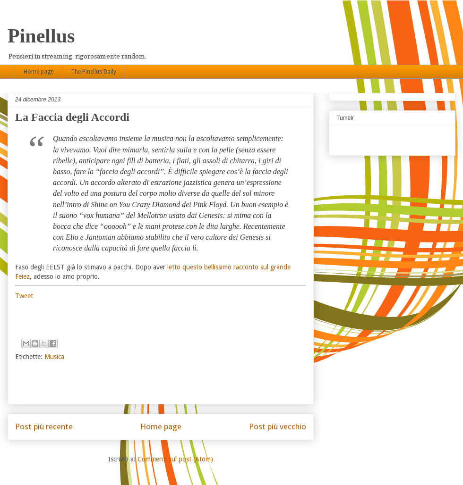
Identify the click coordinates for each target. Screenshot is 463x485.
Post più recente (44, 426)
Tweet (24, 296)
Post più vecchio (277, 426)
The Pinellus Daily (93, 71)
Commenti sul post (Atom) (175, 459)
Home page (38, 71)
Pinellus (41, 36)
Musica (54, 356)
